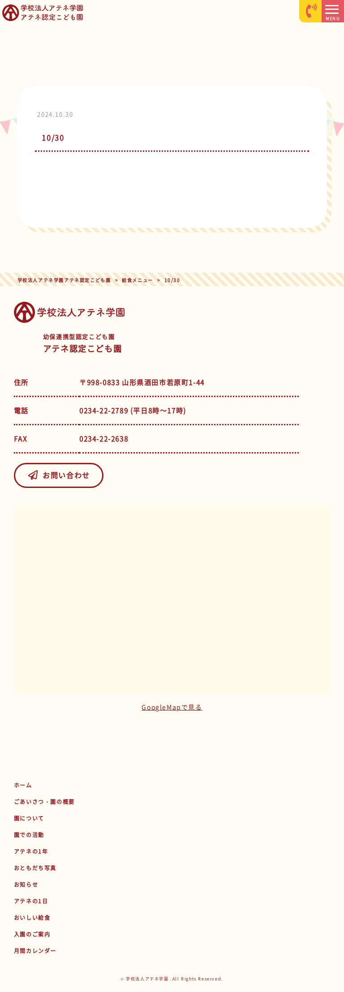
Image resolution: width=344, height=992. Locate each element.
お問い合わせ (58, 475)
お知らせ (26, 885)
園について (29, 818)
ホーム (23, 785)
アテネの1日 (31, 901)
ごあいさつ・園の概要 (44, 802)
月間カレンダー (35, 951)
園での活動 (29, 835)
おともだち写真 (35, 868)
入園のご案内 (32, 934)
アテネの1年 (31, 851)
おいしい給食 (32, 918)
